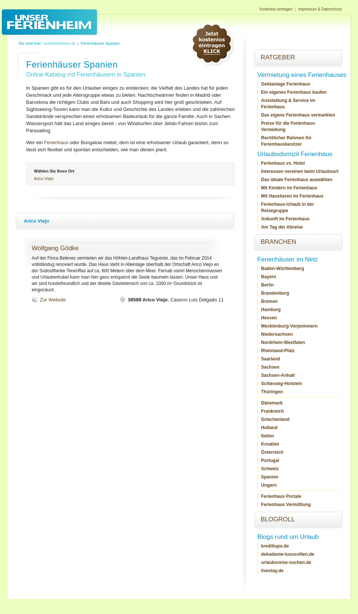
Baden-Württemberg (282, 268)
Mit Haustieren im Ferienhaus (292, 196)
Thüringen (272, 391)
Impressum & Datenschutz (320, 9)
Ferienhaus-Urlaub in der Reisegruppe (287, 207)
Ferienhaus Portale (281, 496)
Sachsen (270, 367)
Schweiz (270, 468)
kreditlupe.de (275, 546)
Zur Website (53, 300)
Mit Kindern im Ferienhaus (289, 187)
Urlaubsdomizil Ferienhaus (294, 154)
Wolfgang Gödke (55, 248)
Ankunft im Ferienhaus (285, 218)
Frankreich (272, 411)
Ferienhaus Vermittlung (286, 504)
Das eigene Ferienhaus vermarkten (298, 115)
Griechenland (275, 419)
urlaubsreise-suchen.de (286, 562)
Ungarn (269, 485)
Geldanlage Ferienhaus (285, 84)
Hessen (269, 317)
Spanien (270, 477)
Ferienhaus (56, 142)
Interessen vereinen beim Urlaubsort (300, 171)
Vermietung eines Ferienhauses (301, 74)
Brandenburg (275, 293)
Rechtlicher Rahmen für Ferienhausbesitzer (286, 141)
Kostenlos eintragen (276, 9)
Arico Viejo (43, 178)
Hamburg (271, 309)
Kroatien (270, 444)
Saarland (270, 359)
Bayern (268, 276)
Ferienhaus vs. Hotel (283, 163)
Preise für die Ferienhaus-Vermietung (288, 126)
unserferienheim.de (60, 43)
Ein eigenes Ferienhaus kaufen (294, 92)
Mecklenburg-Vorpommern (289, 326)
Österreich (272, 452)
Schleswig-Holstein (281, 383)
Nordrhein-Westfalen (283, 342)
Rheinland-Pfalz (278, 350)
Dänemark (272, 403)
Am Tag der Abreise (282, 227)
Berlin (267, 285)
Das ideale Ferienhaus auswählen (296, 179)
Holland (269, 427)
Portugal (270, 460)
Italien (267, 435)
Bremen (269, 301)
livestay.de (272, 570)
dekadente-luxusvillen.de (287, 554)
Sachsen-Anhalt (278, 375)
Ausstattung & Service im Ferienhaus (288, 103)
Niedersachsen (277, 334)
